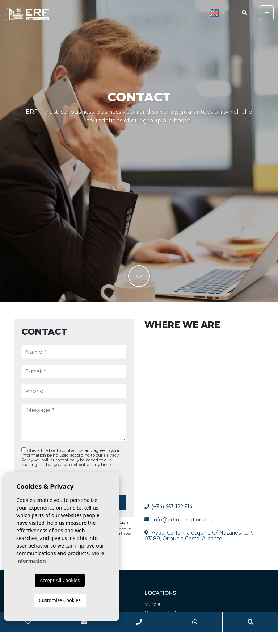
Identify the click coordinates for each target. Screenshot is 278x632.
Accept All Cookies (60, 580)
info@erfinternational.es (183, 519)
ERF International (27, 13)
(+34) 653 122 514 (168, 506)
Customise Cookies (59, 600)
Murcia (152, 604)
